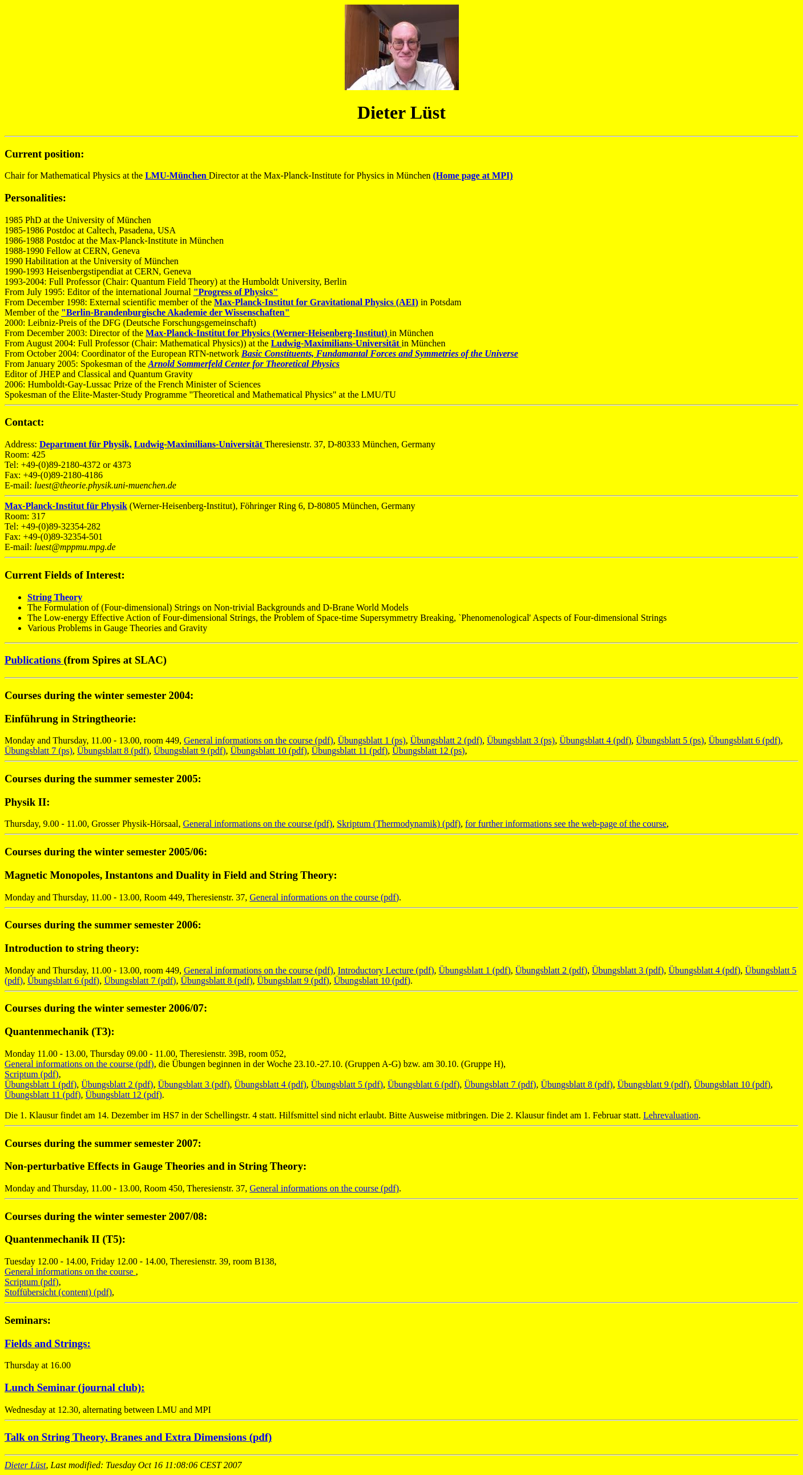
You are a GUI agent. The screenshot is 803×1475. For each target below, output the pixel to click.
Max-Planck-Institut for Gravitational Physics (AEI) (316, 302)
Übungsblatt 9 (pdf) (189, 750)
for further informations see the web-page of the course (566, 824)
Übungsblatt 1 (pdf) (475, 970)
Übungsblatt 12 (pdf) (124, 1095)
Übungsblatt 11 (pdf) (350, 750)
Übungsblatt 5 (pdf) (347, 1084)
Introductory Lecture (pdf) (386, 970)
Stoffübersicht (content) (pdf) (58, 1292)
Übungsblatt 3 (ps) (521, 740)
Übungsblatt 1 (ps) (372, 740)
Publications (34, 660)
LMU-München (177, 175)
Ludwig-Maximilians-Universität (336, 343)
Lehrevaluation (671, 1115)
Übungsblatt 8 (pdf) (113, 750)
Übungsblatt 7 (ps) (38, 750)
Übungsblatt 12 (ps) (428, 750)
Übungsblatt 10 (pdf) (269, 750)
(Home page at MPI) (473, 175)
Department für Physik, (85, 444)
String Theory (54, 597)
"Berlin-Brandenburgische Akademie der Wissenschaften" (175, 312)
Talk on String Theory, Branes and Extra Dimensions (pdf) (138, 1437)
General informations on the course (70, 1271)
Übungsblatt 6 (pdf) (744, 740)
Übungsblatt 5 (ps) (670, 740)
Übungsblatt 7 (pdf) (140, 980)
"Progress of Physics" (236, 292)
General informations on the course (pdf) (258, 740)
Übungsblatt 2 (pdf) (446, 740)
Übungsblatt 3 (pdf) (628, 970)
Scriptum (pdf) (32, 1074)
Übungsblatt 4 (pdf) (595, 740)
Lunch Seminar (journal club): (74, 1387)
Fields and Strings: (48, 1343)
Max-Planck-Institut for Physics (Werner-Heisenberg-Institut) (268, 333)
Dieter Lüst (25, 1465)
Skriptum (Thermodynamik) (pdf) (399, 824)
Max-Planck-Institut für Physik (66, 506)
